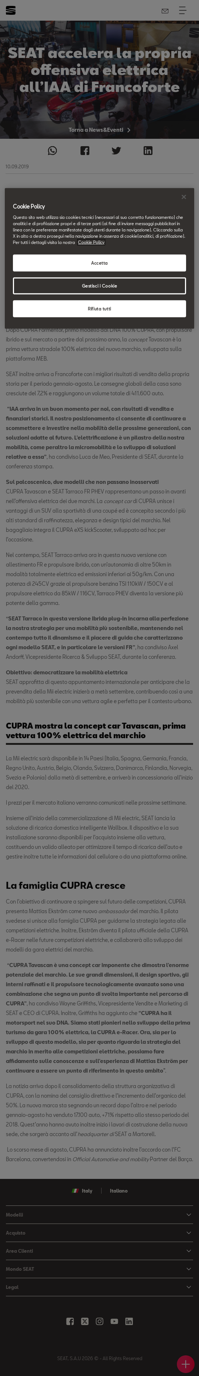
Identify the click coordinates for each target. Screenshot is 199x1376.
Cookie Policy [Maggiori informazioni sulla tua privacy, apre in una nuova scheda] (91, 242)
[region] (99, 258)
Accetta (99, 263)
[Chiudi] (184, 197)
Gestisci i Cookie (99, 285)
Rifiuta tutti (99, 308)
